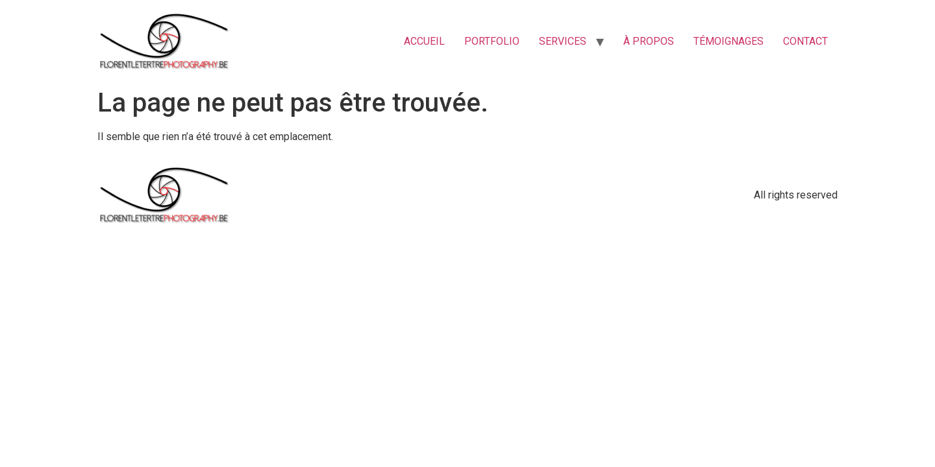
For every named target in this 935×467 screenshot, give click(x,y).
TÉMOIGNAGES (728, 41)
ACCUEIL (424, 41)
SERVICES (562, 41)
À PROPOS (648, 41)
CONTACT (805, 41)
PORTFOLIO (491, 41)
